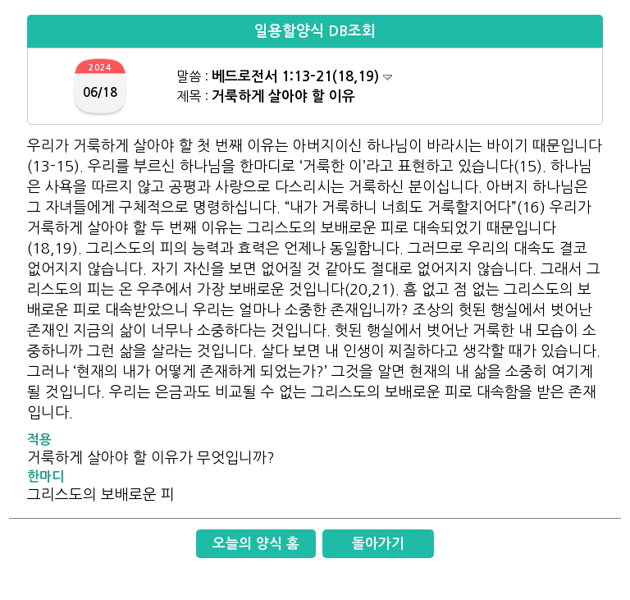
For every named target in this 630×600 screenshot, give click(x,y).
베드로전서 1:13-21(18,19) (302, 77)
